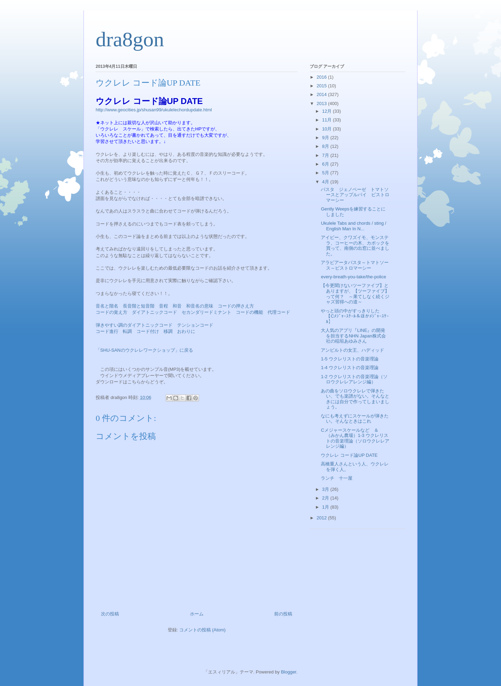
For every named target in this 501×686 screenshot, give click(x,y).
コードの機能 (249, 312)
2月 (326, 498)
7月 (326, 155)
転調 (127, 331)
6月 (326, 164)
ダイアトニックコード (154, 312)
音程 (163, 306)
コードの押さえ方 (236, 306)
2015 (322, 85)
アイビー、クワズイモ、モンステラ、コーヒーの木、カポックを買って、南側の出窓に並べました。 (355, 245)
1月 (326, 507)
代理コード (279, 312)
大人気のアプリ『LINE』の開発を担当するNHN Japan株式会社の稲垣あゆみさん (353, 336)
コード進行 (107, 331)
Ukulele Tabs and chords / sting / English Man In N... (353, 226)
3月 (326, 489)
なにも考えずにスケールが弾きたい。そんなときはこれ (355, 418)
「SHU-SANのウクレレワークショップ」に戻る (144, 350)
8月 (326, 146)
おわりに (186, 331)
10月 (327, 128)
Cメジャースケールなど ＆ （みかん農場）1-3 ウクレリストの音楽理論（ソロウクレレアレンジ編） (355, 438)
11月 (327, 119)
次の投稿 (110, 613)
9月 (326, 137)
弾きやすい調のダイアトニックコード (134, 325)
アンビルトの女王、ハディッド (352, 350)
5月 (326, 172)
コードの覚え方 (111, 312)
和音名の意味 (199, 306)
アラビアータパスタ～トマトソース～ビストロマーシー (355, 265)
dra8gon (130, 39)
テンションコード (195, 325)
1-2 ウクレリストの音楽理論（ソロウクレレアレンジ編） (354, 379)
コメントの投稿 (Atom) (202, 629)
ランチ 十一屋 (336, 478)
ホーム (197, 613)
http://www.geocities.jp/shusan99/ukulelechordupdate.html (154, 109)
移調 (168, 331)
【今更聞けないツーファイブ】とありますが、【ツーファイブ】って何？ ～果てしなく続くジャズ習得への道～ (355, 293)
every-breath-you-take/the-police (353, 276)
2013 (322, 103)
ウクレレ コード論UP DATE (349, 455)
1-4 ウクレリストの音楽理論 (349, 367)
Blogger (288, 672)
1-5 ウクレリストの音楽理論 (349, 358)
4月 (326, 181)
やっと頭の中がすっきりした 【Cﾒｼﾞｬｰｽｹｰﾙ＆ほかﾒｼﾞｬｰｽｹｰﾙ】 (355, 316)
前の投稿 (283, 613)
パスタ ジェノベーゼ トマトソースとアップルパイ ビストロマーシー (355, 195)
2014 (322, 94)
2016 (322, 77)
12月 (327, 111)
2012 (322, 517)
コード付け (147, 331)
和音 (177, 306)
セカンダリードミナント (206, 312)
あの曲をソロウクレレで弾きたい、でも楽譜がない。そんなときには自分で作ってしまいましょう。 (355, 399)
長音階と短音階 (138, 306)
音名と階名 (107, 306)
